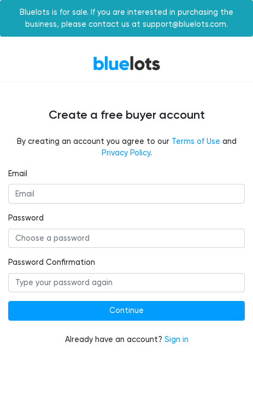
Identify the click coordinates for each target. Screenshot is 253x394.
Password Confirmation (51, 262)
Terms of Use (196, 141)
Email (17, 173)
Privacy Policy (126, 153)
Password (26, 218)
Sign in (176, 339)
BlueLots (127, 63)
